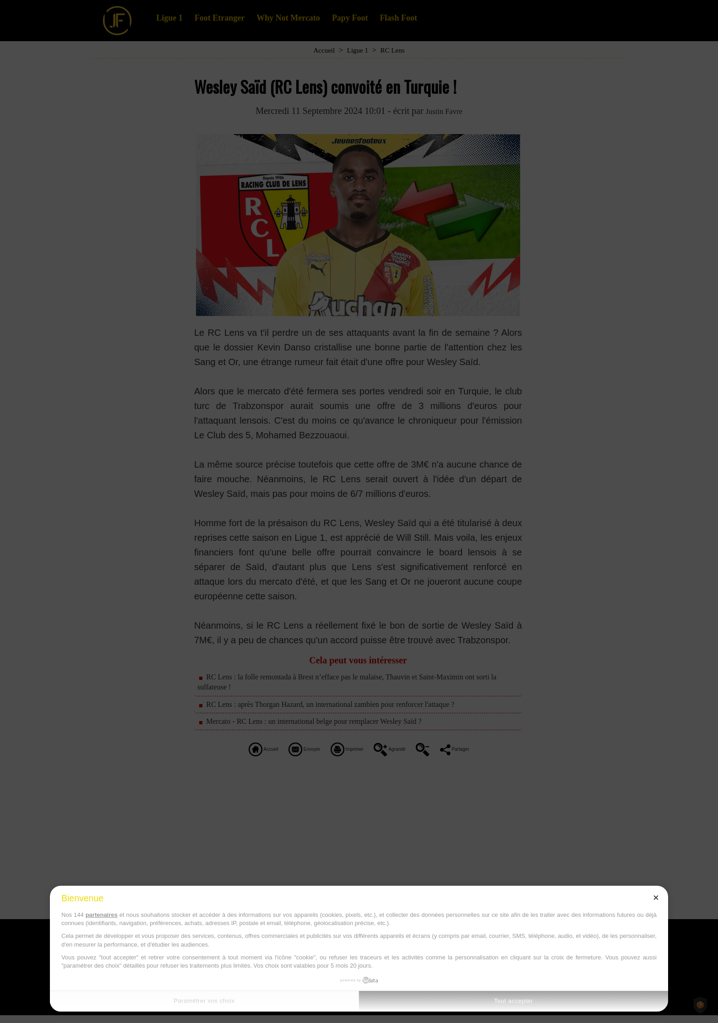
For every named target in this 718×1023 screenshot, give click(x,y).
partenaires (102, 914)
